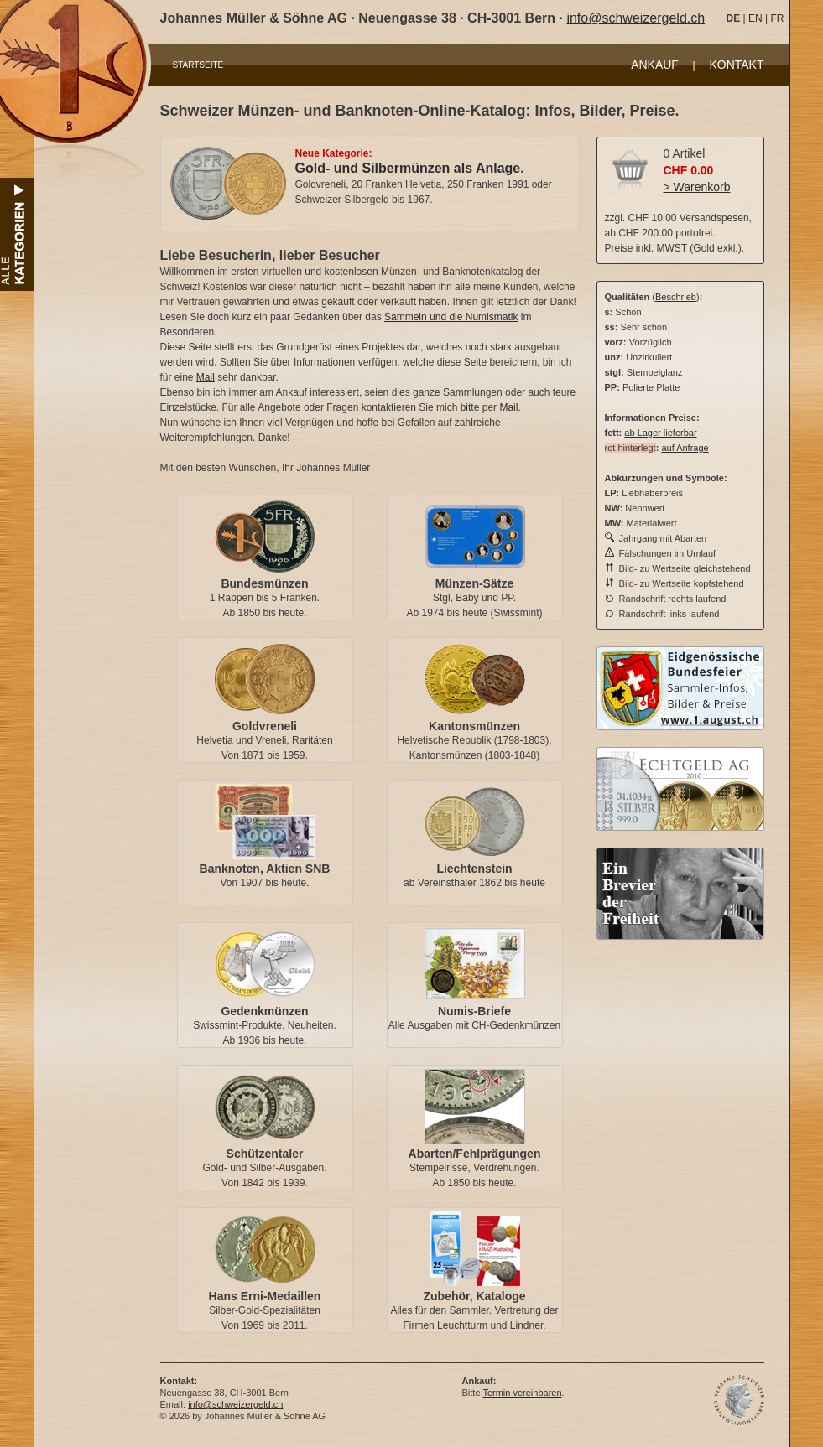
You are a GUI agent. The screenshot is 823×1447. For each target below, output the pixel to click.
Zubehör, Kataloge (474, 1296)
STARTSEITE (198, 65)
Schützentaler (265, 1153)
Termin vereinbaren (521, 1392)
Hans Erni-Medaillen (265, 1296)
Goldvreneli (264, 726)
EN (755, 18)
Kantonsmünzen (474, 726)
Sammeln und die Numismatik (451, 317)
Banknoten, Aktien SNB (265, 868)
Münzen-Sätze (474, 583)
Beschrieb (675, 297)
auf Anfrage (684, 448)
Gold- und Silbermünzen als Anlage (408, 168)
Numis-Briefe (474, 1011)
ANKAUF (655, 64)
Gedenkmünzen (264, 1011)
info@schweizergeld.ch (635, 18)
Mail (205, 377)
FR (777, 18)
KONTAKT (736, 64)
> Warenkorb (697, 187)
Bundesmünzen (264, 583)
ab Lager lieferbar (660, 433)
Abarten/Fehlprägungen (475, 1153)
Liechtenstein (474, 868)
